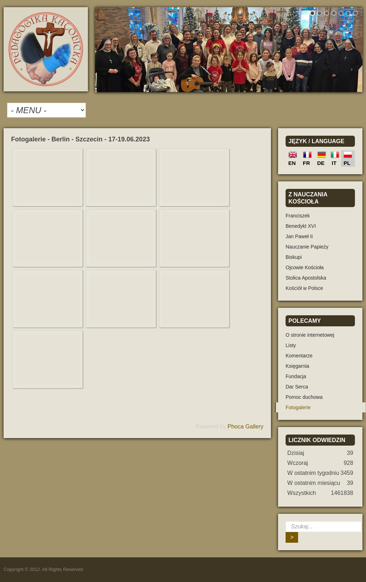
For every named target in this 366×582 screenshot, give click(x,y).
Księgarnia (297, 366)
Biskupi (294, 257)
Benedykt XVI (301, 226)
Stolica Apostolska (306, 278)
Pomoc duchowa (304, 397)
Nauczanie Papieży (307, 247)
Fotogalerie (298, 407)
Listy (291, 345)
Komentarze (299, 355)
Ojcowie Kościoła (305, 267)
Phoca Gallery (246, 426)
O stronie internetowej (310, 335)
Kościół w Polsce (304, 288)
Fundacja (296, 376)
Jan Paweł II (299, 236)
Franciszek (298, 216)
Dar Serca (297, 387)
